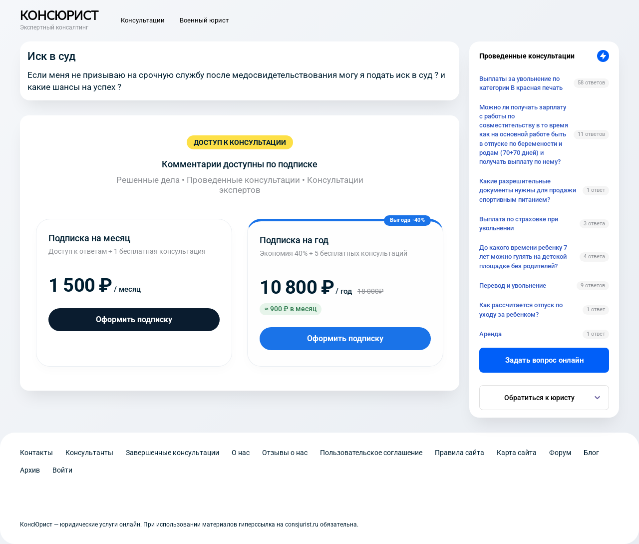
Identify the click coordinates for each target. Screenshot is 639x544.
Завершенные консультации (172, 453)
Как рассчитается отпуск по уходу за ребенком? (521, 309)
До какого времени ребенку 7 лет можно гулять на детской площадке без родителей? (523, 256)
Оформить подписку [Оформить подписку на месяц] (134, 319)
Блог (591, 453)
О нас (241, 453)
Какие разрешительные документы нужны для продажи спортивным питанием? (527, 190)
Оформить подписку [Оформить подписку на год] (345, 338)
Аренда (490, 334)
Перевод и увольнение (512, 285)
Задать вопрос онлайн (544, 360)
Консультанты (89, 453)
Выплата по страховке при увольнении (518, 223)
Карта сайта (517, 453)
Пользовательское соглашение (371, 453)
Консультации (143, 20)
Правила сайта (459, 453)
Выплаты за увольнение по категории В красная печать (521, 83)
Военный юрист (204, 20)
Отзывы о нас (285, 453)
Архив (30, 470)
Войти (62, 470)
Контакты (36, 453)
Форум (560, 453)
